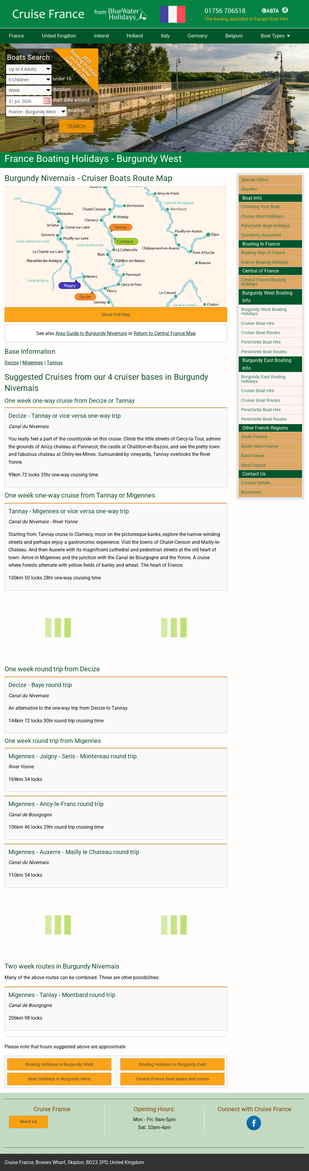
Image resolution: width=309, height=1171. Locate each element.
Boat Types (273, 35)
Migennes (32, 363)
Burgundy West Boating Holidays (264, 311)
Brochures (251, 492)
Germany (198, 35)
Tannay (55, 363)
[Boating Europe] (154, 14)
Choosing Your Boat (260, 206)
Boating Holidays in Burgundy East (172, 1064)
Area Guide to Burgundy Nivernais (91, 333)
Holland (135, 35)
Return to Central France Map (165, 333)
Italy (165, 35)
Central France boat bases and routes (172, 1078)
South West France (259, 446)
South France (254, 436)
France (16, 35)
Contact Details (256, 482)
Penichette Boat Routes (264, 351)
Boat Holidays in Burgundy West (59, 1078)
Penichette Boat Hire (261, 342)
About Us (28, 1121)
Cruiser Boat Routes (260, 332)
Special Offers (254, 179)
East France (253, 455)
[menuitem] (16, 36)
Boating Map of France (263, 252)
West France (253, 465)
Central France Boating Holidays (263, 281)
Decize (12, 363)
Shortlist (249, 189)
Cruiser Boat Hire (257, 323)
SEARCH (77, 126)
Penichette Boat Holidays (265, 225)
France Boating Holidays (264, 262)
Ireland (101, 35)
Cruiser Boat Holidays (262, 216)
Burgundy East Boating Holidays (263, 378)
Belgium (234, 35)
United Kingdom (59, 35)
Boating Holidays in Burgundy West (59, 1064)
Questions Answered (261, 235)
